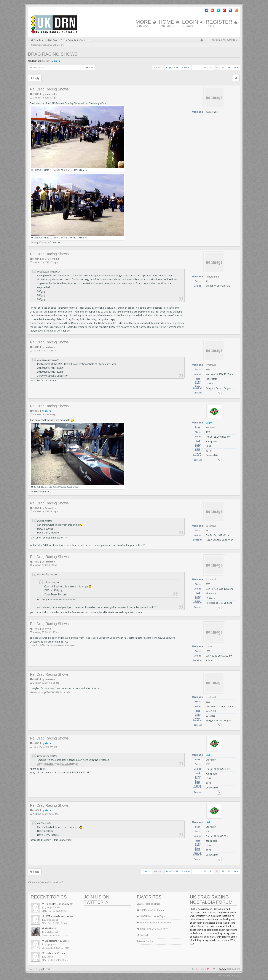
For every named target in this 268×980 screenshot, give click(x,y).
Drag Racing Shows (53, 54)
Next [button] (236, 67)
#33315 (35, 347)
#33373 (35, 628)
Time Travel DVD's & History (152, 928)
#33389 (35, 810)
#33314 (35, 258)
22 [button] (223, 67)
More (146, 22)
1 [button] (193, 67)
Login (192, 22)
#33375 (35, 743)
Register (221, 22)
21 (217, 67)
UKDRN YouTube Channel (151, 910)
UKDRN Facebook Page (148, 903)
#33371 (35, 508)
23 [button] (229, 67)
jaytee (48, 628)
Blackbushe (49, 928)
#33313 (35, 94)
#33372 (35, 561)
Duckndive (50, 508)
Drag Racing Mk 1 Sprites (55, 940)
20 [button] (211, 67)
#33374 (35, 679)
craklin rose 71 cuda (53, 953)
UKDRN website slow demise (57, 916)
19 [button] (205, 67)
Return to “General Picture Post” (45, 882)
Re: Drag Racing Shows (49, 89)
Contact (142, 935)
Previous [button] (186, 67)
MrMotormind (52, 258)
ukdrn (56, 61)
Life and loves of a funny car (57, 904)
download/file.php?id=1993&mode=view (52, 645)
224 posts (158, 67)
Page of (172, 67)
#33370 (35, 410)
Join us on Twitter (96, 899)
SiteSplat (222, 969)
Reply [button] (34, 78)
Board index (39, 40)
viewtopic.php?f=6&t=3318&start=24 (50, 692)
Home (169, 22)
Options (146, 871)
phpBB (41, 969)
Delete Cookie (145, 941)
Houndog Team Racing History (154, 922)
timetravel (47, 61)
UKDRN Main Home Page (151, 916)
